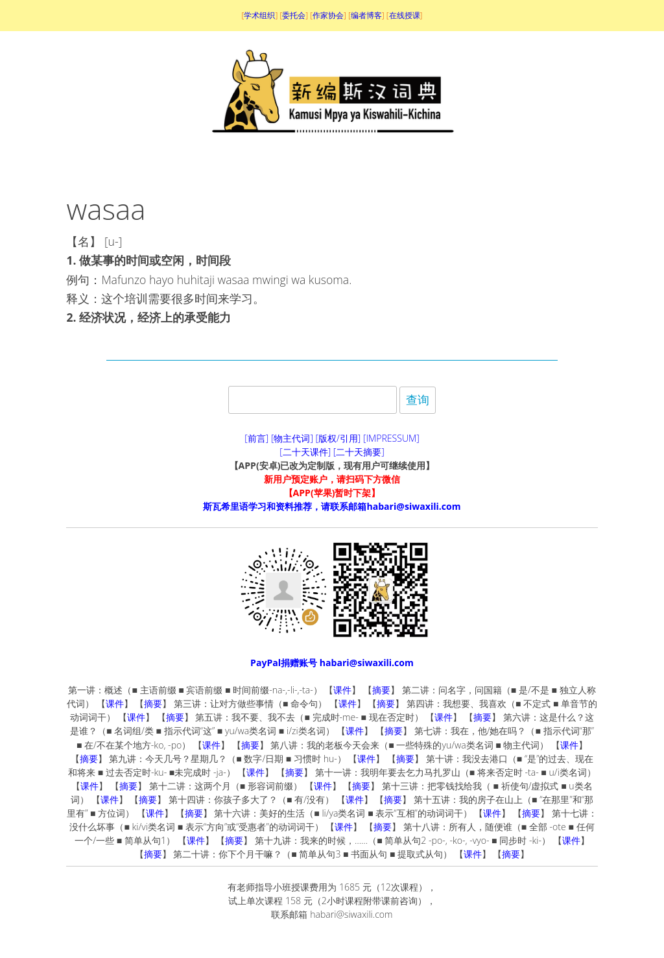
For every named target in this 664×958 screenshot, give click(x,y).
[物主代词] (292, 438)
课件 (342, 690)
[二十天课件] (305, 452)
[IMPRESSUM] (391, 438)
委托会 (293, 15)
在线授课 (404, 15)
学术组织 (259, 15)
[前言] (256, 438)
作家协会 (328, 15)
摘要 (381, 690)
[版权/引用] (338, 438)
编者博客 (366, 15)
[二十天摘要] (359, 452)
